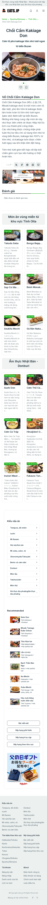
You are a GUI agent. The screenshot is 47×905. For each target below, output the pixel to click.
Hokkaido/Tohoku (10, 840)
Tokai (4, 851)
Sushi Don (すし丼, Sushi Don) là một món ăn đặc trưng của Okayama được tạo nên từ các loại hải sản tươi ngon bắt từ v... (12, 401)
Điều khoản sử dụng (32, 876)
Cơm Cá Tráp (11, 431)
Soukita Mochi (12, 328)
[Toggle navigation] (43, 10)
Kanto (4, 844)
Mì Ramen (6, 815)
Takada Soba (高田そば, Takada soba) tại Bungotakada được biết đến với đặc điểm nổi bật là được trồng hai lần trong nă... (11, 257)
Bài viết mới (24, 723)
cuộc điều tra (29, 883)
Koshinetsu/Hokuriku (11, 847)
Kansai (5, 854)
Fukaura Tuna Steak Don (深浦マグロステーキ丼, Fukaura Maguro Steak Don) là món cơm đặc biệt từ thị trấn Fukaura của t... (35, 489)
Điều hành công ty (31, 872)
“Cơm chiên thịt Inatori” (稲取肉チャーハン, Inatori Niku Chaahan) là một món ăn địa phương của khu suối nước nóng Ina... (11, 489)
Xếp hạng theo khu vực (23, 744)
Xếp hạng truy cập (23, 737)
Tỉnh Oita (33, 19)
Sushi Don (9, 387)
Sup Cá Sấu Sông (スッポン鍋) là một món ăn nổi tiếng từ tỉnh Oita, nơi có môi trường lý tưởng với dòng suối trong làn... (12, 300)
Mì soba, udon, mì (10, 822)
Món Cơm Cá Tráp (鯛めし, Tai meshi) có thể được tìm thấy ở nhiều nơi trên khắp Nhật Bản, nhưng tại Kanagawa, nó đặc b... (12, 445)
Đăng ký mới (7, 872)
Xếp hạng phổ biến (23, 730)
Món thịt (27, 819)
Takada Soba (11, 243)
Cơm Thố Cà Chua (37, 387)
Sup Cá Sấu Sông (13, 287)
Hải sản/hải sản (8, 819)
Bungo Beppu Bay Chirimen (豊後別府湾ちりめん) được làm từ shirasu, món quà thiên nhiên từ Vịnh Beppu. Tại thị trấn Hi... (35, 257)
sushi (4, 811)
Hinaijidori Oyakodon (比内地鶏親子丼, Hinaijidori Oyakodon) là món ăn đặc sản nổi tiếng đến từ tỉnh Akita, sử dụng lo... (35, 445)
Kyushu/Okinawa (18, 19)
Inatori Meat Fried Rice (16, 476)
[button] (21, 83)
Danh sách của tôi (10, 879)
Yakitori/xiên (29, 815)
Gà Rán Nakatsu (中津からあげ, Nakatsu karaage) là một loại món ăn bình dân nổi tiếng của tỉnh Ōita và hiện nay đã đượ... (34, 341)
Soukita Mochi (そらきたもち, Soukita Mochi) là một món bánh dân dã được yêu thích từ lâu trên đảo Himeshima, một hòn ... (12, 342)
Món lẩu (27, 811)
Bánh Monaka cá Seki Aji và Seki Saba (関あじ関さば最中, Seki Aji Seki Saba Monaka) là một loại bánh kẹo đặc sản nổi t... (35, 300)
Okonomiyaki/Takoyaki (12, 826)
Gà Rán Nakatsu (35, 328)
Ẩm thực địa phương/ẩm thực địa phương (34, 823)
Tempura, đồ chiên (10, 808)
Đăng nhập (6, 876)
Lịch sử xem (7, 883)
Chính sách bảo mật (32, 879)
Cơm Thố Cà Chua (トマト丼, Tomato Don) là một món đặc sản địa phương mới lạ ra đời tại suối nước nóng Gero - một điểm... (34, 401)
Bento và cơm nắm (10, 830)
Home (5, 19)
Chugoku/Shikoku (10, 858)
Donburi (27, 808)
